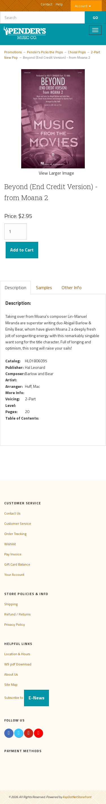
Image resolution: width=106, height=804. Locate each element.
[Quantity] (15, 231)
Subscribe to (26, 697)
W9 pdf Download (17, 664)
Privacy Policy (14, 624)
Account (83, 6)
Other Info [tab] (72, 287)
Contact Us (12, 513)
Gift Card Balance (17, 564)
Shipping (11, 604)
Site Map (11, 684)
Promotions (13, 52)
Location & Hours (17, 654)
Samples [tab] (44, 287)
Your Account (14, 574)
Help (59, 4)
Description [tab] (15, 287)
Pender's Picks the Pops (45, 52)
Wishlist (10, 544)
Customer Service (17, 523)
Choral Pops (77, 52)
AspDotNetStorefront (76, 797)
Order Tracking (15, 533)
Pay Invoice (12, 554)
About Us (11, 674)
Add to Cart (22, 249)
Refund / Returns (17, 614)
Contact (46, 4)
